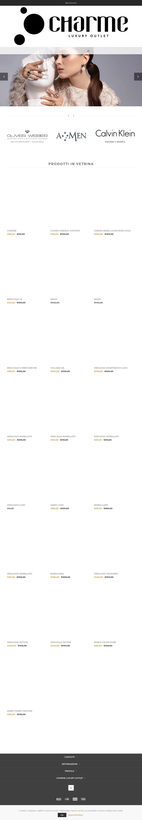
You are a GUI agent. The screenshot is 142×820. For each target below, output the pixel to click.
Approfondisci (75, 815)
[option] (71, 76)
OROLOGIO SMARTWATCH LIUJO (111, 368)
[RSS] (71, 788)
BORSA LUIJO (101, 505)
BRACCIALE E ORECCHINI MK (22, 368)
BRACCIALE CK (14, 299)
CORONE (11, 230)
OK (62, 815)
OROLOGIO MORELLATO (19, 436)
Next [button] (138, 77)
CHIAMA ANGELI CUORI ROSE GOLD (112, 230)
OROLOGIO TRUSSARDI (106, 573)
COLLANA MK (57, 368)
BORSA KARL (57, 573)
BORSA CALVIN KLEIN (105, 642)
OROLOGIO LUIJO (16, 505)
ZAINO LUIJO (57, 505)
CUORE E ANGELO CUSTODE (65, 230)
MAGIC (53, 299)
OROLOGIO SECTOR (17, 642)
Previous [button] (4, 77)
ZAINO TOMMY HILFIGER (19, 711)
